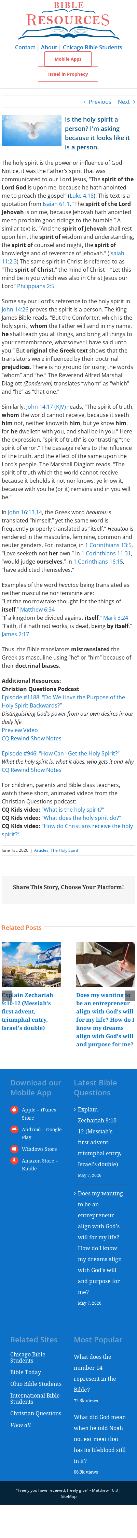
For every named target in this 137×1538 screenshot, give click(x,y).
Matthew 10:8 (105, 1490)
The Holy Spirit (64, 850)
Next (124, 102)
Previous (100, 102)
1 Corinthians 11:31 (106, 553)
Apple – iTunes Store (39, 1113)
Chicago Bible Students (92, 47)
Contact (25, 47)
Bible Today (25, 1372)
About (49, 47)
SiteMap (69, 1496)
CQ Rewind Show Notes (31, 738)
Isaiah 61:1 (56, 204)
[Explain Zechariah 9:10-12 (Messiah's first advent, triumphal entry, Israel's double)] (31, 945)
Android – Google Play (42, 1133)
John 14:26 (15, 309)
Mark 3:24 (115, 618)
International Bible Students (35, 1398)
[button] (7, 996)
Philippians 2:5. (36, 286)
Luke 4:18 (82, 195)
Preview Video (20, 730)
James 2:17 (15, 634)
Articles (41, 850)
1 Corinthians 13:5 (108, 545)
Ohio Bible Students (35, 1383)
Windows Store (39, 1149)
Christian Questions (35, 1413)
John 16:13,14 (25, 512)
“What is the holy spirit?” (73, 809)
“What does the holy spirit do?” (81, 818)
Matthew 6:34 (37, 609)
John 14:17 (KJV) (46, 406)
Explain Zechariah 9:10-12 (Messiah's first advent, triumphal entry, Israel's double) (27, 1011)
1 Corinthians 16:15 (98, 561)
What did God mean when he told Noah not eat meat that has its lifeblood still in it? (100, 1438)
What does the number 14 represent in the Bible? (95, 1373)
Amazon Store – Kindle (40, 1164)
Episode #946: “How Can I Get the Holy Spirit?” (61, 753)
